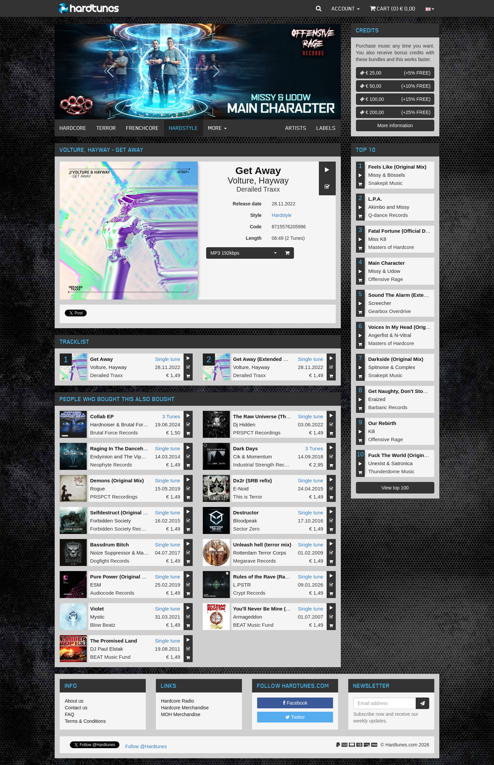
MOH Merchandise (180, 714)
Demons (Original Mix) (117, 480)
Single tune (167, 359)
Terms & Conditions (85, 721)
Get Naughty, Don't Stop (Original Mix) (414, 391)
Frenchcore (142, 127)
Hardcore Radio (177, 701)
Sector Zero (246, 529)
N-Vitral (402, 335)
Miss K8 (377, 239)
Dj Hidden (244, 424)
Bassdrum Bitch (109, 544)
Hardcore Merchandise (185, 707)
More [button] (217, 127)
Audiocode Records (112, 593)
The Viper (135, 456)
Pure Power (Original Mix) (121, 576)
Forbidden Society (110, 520)
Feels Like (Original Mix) (397, 167)
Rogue (97, 488)
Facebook (295, 703)
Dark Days (245, 448)
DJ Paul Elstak (106, 649)
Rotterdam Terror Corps (259, 553)
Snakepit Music (385, 183)
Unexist (376, 463)
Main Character (386, 263)
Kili (371, 431)
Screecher (379, 303)
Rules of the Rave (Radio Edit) (269, 576)
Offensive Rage (385, 279)
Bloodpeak (245, 520)
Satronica (402, 463)
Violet (97, 609)
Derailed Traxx (258, 189)
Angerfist (378, 335)
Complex (405, 367)
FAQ (69, 714)
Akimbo (376, 207)
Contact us (76, 707)
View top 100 (395, 487)
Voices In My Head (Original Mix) (407, 327)
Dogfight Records (109, 561)
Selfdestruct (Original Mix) (121, 512)
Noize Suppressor (110, 553)
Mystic (97, 617)
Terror (106, 127)
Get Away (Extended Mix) (263, 359)
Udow (393, 271)
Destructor (246, 512)
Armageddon (247, 617)
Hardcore (73, 127)
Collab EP (102, 416)
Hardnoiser (102, 424)
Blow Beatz (102, 625)
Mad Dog (147, 553)
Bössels (396, 175)
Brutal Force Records (114, 432)
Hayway (274, 180)
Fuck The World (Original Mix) (404, 455)
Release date (247, 203)
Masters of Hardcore (391, 247)
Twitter (295, 717)
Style (256, 215)
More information (395, 125)
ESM (95, 585)
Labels (326, 127)
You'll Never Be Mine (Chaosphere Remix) (283, 609)
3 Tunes (171, 416)
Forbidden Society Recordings (124, 529)
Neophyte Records (111, 465)
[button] (319, 8)
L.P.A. (375, 199)
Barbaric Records (387, 407)
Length (254, 238)
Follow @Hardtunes (146, 746)
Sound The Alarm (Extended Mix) (407, 295)
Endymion (101, 456)
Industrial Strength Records (264, 465)
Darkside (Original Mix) (395, 359)
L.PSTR (242, 585)
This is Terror (247, 497)
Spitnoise (378, 367)
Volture (241, 180)
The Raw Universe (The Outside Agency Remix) (290, 416)
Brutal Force (135, 424)
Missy (374, 175)
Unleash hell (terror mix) (262, 544)
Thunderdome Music (391, 471)
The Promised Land (113, 641)
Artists (295, 127)
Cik (237, 456)
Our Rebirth (382, 423)
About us (74, 701)
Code (256, 226)
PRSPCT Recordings (257, 432)
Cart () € (392, 8)
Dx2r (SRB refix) (252, 480)
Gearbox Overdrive (389, 311)
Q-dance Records (388, 215)
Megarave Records (254, 561)
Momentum (259, 456)
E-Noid (241, 488)
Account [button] (346, 8)
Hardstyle (183, 127)
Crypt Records (249, 593)
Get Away (101, 359)
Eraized (376, 399)
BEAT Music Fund (253, 625)
